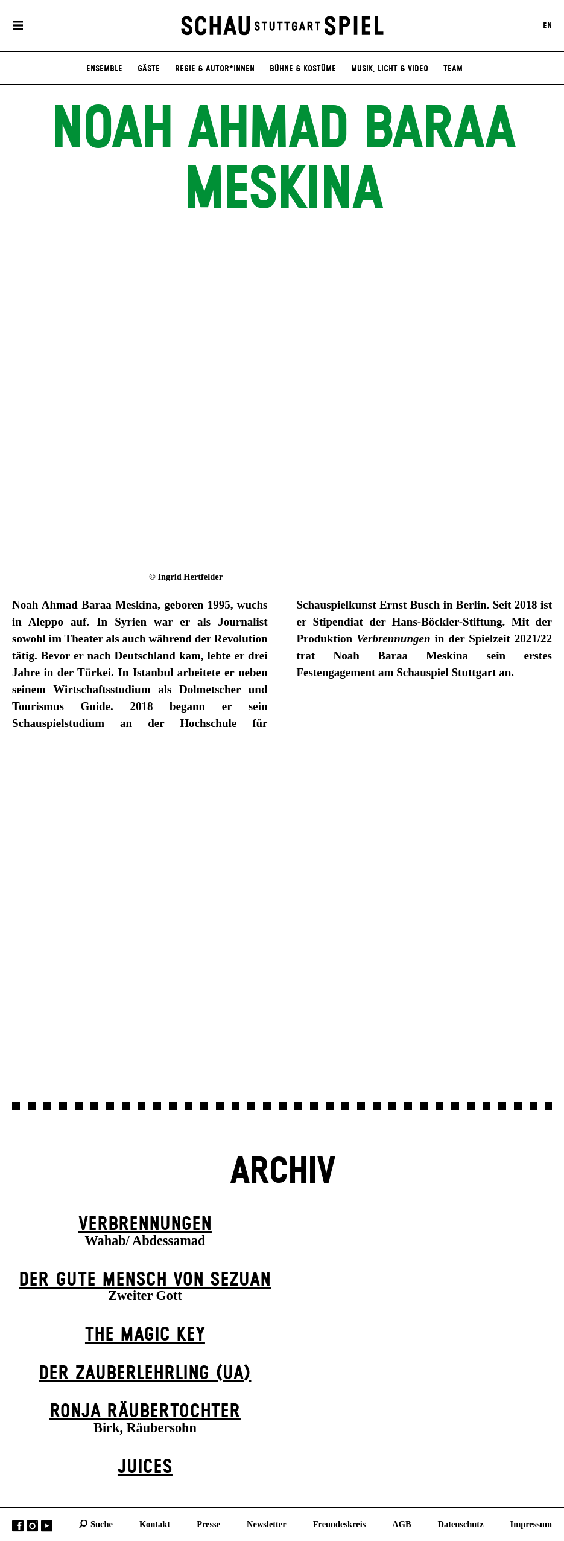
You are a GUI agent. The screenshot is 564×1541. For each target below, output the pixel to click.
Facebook (18, 1525)
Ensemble (104, 69)
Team (453, 69)
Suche (101, 1523)
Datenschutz (461, 1523)
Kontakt (154, 1523)
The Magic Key (145, 1335)
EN (547, 26)
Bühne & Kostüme (303, 69)
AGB (401, 1523)
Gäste (149, 69)
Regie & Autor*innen (215, 69)
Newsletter (267, 1523)
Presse (208, 1523)
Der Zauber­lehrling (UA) (145, 1373)
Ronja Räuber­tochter (145, 1411)
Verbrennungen (145, 1224)
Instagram (32, 1525)
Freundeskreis (339, 1523)
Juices (145, 1467)
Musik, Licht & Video (389, 69)
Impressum (531, 1523)
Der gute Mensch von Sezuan (145, 1280)
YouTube (46, 1525)
